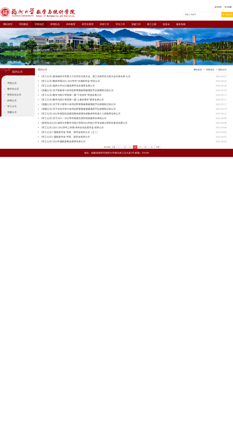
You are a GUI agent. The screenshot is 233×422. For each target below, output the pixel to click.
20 (145, 147)
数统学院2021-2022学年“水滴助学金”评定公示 (76, 81)
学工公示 (12, 106)
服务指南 (181, 24)
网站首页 (8, 24)
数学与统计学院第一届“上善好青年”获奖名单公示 (78, 99)
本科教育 (70, 24)
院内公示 (222, 70)
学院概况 (23, 24)
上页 (113, 147)
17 (130, 147)
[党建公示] (47, 90)
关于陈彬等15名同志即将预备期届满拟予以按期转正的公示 (83, 90)
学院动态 (39, 24)
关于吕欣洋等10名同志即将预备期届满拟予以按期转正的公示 (84, 109)
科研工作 (104, 24)
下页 (157, 147)
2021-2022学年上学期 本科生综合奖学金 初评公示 (78, 127)
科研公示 (12, 100)
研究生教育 (87, 24)
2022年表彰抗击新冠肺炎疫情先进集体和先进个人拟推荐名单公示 (86, 113)
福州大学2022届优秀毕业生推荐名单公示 (74, 85)
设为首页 (218, 7)
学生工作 (120, 24)
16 (125, 147)
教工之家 (151, 24)
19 (140, 147)
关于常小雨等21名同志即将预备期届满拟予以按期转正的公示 (84, 104)
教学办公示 (13, 89)
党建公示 (12, 112)
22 (152, 147)
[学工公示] (47, 76)
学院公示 (12, 83)
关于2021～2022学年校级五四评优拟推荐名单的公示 (79, 118)
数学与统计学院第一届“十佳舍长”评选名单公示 (77, 95)
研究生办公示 (14, 94)
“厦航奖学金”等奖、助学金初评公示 (71, 137)
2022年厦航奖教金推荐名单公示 (69, 141)
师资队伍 (55, 24)
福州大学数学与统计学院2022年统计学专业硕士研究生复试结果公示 (92, 123)
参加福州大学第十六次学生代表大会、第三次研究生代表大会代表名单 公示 (91, 76)
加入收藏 (228, 7)
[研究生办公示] (49, 123)
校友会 (166, 24)
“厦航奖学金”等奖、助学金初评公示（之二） (76, 132)
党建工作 (136, 24)
